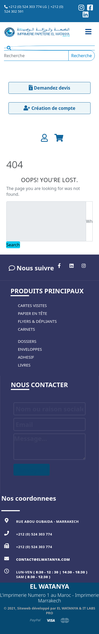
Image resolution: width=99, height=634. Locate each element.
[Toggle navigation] (88, 31)
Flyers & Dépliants (37, 321)
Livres (24, 365)
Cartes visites (32, 305)
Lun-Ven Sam (51, 574)
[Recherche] (36, 55)
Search (13, 245)
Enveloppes (30, 349)
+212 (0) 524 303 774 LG (27, 6)
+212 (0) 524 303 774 (34, 534)
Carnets (26, 329)
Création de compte (49, 108)
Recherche (81, 55)
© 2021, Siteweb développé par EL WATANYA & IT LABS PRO (49, 610)
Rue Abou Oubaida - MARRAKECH (47, 521)
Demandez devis (49, 88)
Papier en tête (32, 313)
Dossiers (27, 341)
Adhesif (26, 357)
